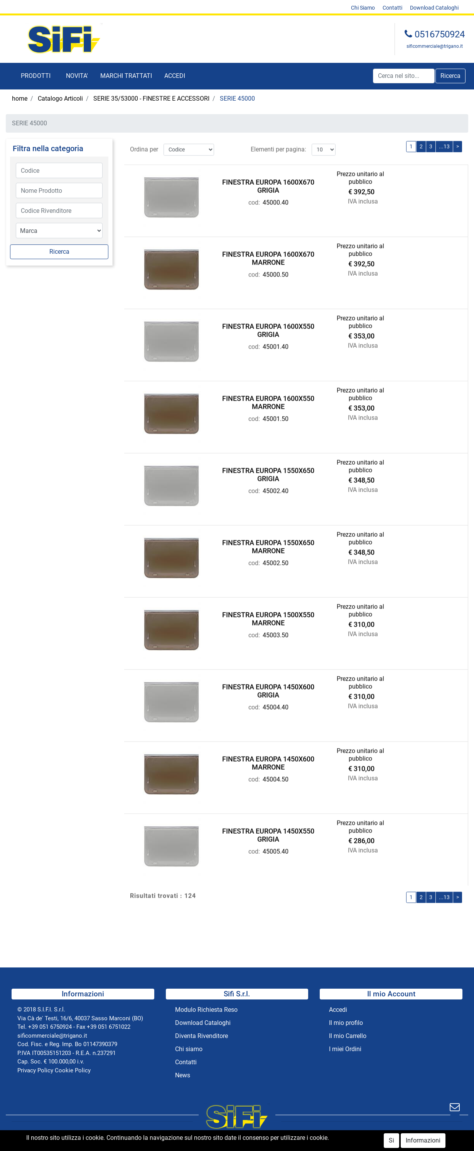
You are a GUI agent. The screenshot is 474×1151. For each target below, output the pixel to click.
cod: (254, 200)
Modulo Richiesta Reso (206, 1009)
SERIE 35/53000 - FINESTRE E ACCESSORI (151, 98)
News (182, 1075)
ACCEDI (174, 75)
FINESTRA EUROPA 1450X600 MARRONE (268, 761)
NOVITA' (77, 75)
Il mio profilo (346, 1022)
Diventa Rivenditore (201, 1036)
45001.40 (275, 345)
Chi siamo (188, 1049)
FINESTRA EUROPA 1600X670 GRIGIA (268, 184)
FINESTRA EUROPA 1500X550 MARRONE (268, 617)
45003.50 (275, 633)
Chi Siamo (363, 8)
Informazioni (423, 1142)
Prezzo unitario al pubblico (360, 176)
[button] (35, 76)
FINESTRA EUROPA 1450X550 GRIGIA (268, 833)
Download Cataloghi (434, 8)
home (19, 98)
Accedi (338, 1009)
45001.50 (275, 417)
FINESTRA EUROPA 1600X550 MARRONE (268, 401)
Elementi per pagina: (278, 147)
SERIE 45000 (237, 98)
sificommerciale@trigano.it (435, 46)
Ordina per (144, 147)
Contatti (392, 8)
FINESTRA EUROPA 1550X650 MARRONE (268, 545)
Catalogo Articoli (60, 98)
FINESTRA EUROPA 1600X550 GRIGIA (268, 328)
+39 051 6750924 (50, 1026)
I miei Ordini (345, 1049)
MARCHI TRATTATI (126, 75)
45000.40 (275, 200)
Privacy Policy (35, 1070)
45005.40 (275, 849)
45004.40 (275, 705)
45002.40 (275, 489)
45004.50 (275, 777)
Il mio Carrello (347, 1036)
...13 (444, 145)
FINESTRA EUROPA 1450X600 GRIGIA (268, 689)
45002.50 (275, 561)
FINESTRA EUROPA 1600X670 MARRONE (268, 256)
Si (391, 1142)
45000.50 (275, 272)
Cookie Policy (73, 1070)
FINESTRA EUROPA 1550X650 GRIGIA (268, 473)
